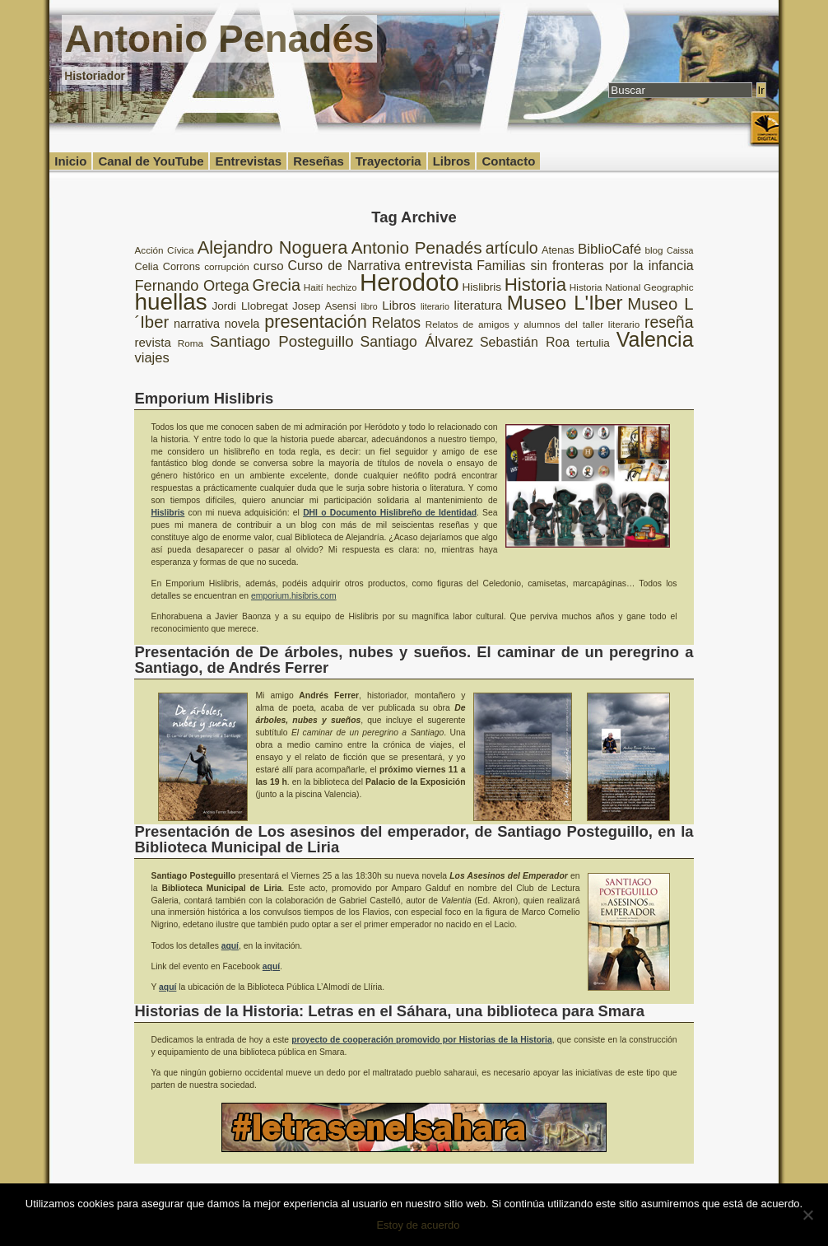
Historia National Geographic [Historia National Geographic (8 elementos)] (632, 287)
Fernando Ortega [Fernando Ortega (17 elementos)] (191, 286)
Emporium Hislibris (203, 398)
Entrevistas (248, 161)
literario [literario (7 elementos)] (435, 306)
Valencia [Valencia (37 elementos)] (655, 339)
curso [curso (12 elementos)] (269, 266)
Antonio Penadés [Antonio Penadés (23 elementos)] (416, 247)
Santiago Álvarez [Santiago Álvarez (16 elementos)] (416, 342)
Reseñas (318, 161)
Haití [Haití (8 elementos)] (313, 287)
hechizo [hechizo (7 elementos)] (342, 287)
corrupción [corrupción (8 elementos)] (226, 266)
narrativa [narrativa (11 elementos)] (197, 323)
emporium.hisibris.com (294, 595)
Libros (452, 161)
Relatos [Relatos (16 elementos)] (396, 323)
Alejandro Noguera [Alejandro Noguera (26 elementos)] (273, 247)
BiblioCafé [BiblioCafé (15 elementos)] (609, 249)
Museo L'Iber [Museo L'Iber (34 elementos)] (565, 303)
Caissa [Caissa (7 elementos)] (680, 250)
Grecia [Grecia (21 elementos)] (276, 285)
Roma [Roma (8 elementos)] (190, 343)
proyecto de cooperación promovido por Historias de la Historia (421, 1039)
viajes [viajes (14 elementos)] (151, 358)
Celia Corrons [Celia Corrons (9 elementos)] (167, 266)
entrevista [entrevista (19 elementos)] (439, 264)
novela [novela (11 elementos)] (242, 323)
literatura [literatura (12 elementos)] (478, 305)
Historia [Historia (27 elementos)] (535, 284)
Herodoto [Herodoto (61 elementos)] (409, 282)
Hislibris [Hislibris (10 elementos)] (482, 287)
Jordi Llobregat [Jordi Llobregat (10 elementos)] (249, 306)
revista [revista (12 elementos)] (152, 342)
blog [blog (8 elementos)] (654, 250)
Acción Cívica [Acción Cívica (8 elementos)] (163, 250)
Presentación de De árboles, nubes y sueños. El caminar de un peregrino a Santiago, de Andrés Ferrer (413, 659)
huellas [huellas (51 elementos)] (170, 302)
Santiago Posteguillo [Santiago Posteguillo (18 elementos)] (282, 341)
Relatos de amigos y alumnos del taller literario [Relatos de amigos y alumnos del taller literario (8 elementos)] (533, 324)
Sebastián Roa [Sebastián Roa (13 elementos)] (525, 342)
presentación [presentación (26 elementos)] (315, 321)
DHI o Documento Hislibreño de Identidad (390, 512)
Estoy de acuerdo (417, 1225)
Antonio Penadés (219, 38)
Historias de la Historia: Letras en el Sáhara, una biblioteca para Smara (389, 1011)
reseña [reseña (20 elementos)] (669, 322)
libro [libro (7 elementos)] (369, 306)
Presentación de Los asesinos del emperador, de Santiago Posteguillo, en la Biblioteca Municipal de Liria (413, 839)
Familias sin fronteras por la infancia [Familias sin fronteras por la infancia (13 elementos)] (585, 266)
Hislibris (167, 512)
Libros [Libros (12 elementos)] (399, 305)
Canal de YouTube (150, 161)
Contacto (508, 161)
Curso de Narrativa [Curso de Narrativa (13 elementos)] (344, 266)
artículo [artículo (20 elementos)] (512, 248)
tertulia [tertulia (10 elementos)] (593, 343)
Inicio (70, 161)
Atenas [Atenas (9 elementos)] (558, 250)
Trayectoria (388, 161)
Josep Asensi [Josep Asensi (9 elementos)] (324, 306)
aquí (230, 945)
